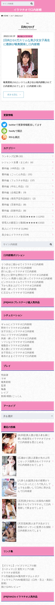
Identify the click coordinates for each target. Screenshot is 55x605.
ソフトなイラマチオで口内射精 (17, 341)
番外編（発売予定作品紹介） (18, 198)
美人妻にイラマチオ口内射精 (16, 348)
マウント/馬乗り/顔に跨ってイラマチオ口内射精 (26, 278)
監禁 (3, 385)
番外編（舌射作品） (14, 204)
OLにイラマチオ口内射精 (14, 334)
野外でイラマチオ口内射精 (15, 327)
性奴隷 (4, 374)
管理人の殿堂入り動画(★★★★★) (23, 222)
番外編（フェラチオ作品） (18, 180)
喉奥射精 (6, 381)
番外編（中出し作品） (15, 186)
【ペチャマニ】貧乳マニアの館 (17, 569)
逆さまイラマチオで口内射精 (16, 267)
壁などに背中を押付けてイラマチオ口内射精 (24, 274)
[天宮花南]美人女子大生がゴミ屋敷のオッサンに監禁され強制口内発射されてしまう (26, 527)
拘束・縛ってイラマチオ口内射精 (18, 289)
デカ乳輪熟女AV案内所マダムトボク (20, 576)
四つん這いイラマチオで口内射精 (18, 271)
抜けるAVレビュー (11, 586)
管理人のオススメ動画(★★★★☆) (23, 216)
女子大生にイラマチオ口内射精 (17, 331)
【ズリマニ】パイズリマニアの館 (18, 565)
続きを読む (12, 94)
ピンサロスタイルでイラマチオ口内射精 (22, 281)
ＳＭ (3, 378)
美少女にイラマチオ (15, 234)
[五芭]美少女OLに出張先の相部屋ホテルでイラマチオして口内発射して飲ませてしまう (26, 505)
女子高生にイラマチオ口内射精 (17, 352)
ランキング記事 (12, 156)
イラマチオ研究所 (10, 572)
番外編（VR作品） (13, 168)
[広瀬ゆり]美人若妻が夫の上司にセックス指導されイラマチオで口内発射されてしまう (26, 462)
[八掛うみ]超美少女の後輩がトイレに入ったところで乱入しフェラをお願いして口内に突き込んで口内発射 (26, 486)
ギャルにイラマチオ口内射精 (16, 324)
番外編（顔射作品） (14, 210)
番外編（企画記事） (14, 192)
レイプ (4, 392)
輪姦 (3, 389)
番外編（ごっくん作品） (17, 174)
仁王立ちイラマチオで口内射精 (17, 292)
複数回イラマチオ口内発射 (15, 345)
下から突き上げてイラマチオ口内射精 (21, 285)
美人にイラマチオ (15, 228)
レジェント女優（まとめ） (17, 162)
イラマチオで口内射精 (28, 9)
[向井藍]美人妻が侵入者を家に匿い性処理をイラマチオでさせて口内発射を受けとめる (26, 439)
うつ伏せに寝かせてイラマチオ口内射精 (22, 264)
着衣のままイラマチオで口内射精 (18, 356)
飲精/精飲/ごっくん (11, 396)
